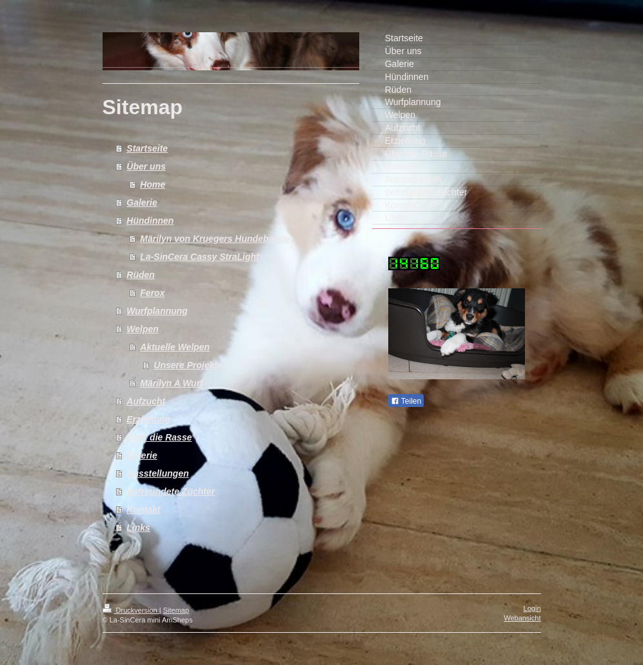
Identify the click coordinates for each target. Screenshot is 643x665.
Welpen (142, 329)
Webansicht (522, 618)
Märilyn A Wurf (171, 383)
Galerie (141, 202)
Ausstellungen (157, 473)
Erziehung (148, 419)
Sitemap (176, 610)
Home (152, 184)
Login (532, 608)
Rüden (140, 275)
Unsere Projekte (188, 365)
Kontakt (143, 509)
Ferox (152, 293)
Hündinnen (149, 220)
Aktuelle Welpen (175, 347)
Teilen (406, 401)
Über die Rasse (159, 437)
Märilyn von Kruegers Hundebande (215, 238)
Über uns (146, 166)
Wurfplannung (157, 311)
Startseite (147, 148)
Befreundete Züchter (170, 491)
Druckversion (131, 610)
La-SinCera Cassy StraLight (199, 257)
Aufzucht (145, 401)
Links (138, 527)
